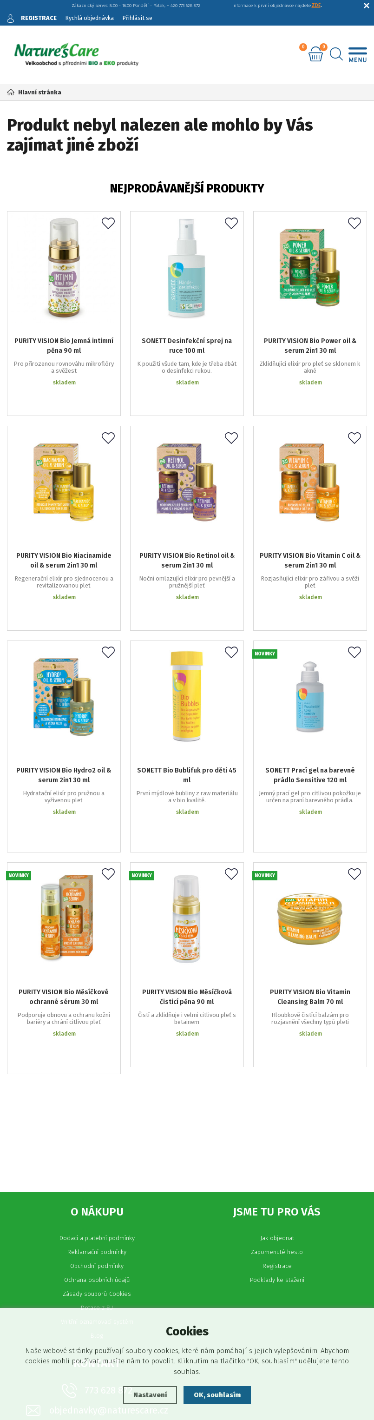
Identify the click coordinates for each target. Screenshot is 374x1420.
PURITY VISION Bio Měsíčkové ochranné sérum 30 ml (64, 901)
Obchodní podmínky (97, 1142)
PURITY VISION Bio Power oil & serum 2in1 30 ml (310, 339)
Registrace (277, 1142)
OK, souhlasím (217, 1395)
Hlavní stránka (34, 92)
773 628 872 (108, 1266)
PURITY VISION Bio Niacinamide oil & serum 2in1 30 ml (64, 526)
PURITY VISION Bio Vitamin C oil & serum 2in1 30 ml (309, 526)
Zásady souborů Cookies (97, 1170)
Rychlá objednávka (90, 17)
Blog (97, 1212)
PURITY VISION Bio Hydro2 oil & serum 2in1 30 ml (63, 713)
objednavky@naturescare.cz (108, 1286)
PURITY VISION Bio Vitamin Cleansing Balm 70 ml (310, 901)
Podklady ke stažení (277, 1156)
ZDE (316, 5)
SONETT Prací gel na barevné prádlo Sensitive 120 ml (310, 713)
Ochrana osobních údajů (97, 1156)
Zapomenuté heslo (277, 1128)
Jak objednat (277, 1114)
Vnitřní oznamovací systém (97, 1198)
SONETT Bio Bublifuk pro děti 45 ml (187, 713)
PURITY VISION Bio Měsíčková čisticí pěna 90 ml (187, 901)
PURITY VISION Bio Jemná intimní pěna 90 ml (64, 339)
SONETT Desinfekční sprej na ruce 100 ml (187, 339)
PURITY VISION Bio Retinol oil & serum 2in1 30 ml (187, 526)
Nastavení (149, 1395)
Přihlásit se (139, 17)
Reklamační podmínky (96, 1128)
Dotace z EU (97, 1184)
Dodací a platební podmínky (97, 1114)
